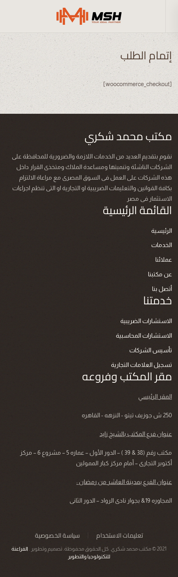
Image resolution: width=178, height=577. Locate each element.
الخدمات (161, 244)
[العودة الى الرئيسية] (89, 16)
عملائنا (163, 259)
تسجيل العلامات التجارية (141, 364)
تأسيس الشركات (150, 350)
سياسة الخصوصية (57, 535)
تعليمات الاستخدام (119, 535)
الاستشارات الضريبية (146, 320)
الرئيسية (161, 230)
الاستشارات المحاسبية (144, 335)
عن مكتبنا (160, 274)
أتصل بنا (162, 288)
